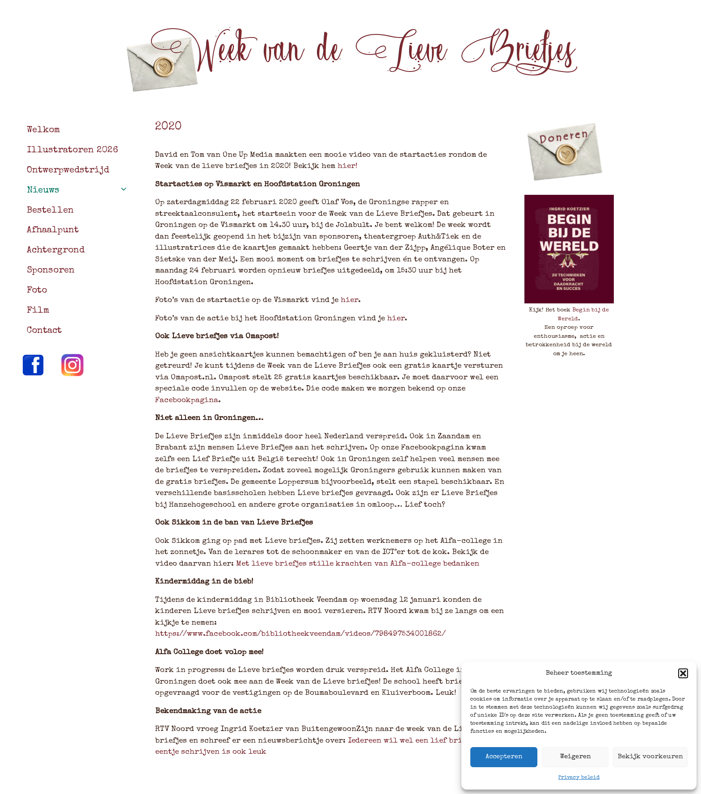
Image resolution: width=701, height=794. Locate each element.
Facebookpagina (186, 400)
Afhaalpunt (53, 230)
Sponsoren (51, 270)
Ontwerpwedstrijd (68, 170)
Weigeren (575, 756)
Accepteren (504, 756)
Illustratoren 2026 (72, 150)
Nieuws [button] (82, 191)
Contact (44, 331)
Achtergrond (55, 250)
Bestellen (50, 210)
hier (349, 300)
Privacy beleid (579, 778)
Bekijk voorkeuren (650, 756)
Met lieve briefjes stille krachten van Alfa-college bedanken (357, 564)
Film (38, 311)
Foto (37, 290)
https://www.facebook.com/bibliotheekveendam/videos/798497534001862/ (300, 634)
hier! (346, 166)
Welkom (43, 130)
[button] (683, 673)
